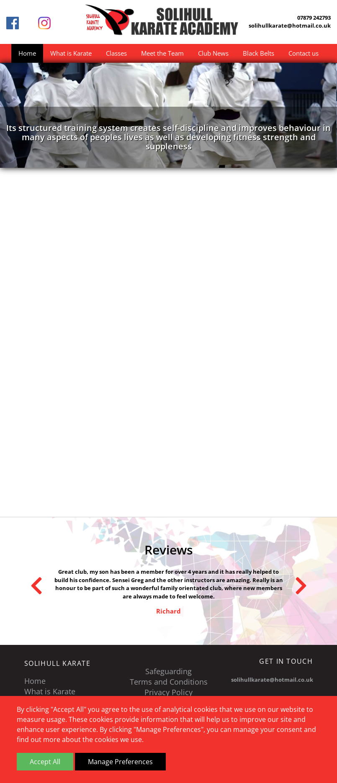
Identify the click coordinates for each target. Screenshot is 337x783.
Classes (116, 53)
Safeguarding (168, 671)
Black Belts (258, 53)
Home (27, 53)
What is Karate (71, 53)
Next (301, 586)
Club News (213, 53)
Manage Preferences (120, 761)
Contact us (303, 53)
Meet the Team (162, 53)
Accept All (45, 761)
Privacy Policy (168, 692)
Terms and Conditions (169, 682)
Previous (36, 586)
